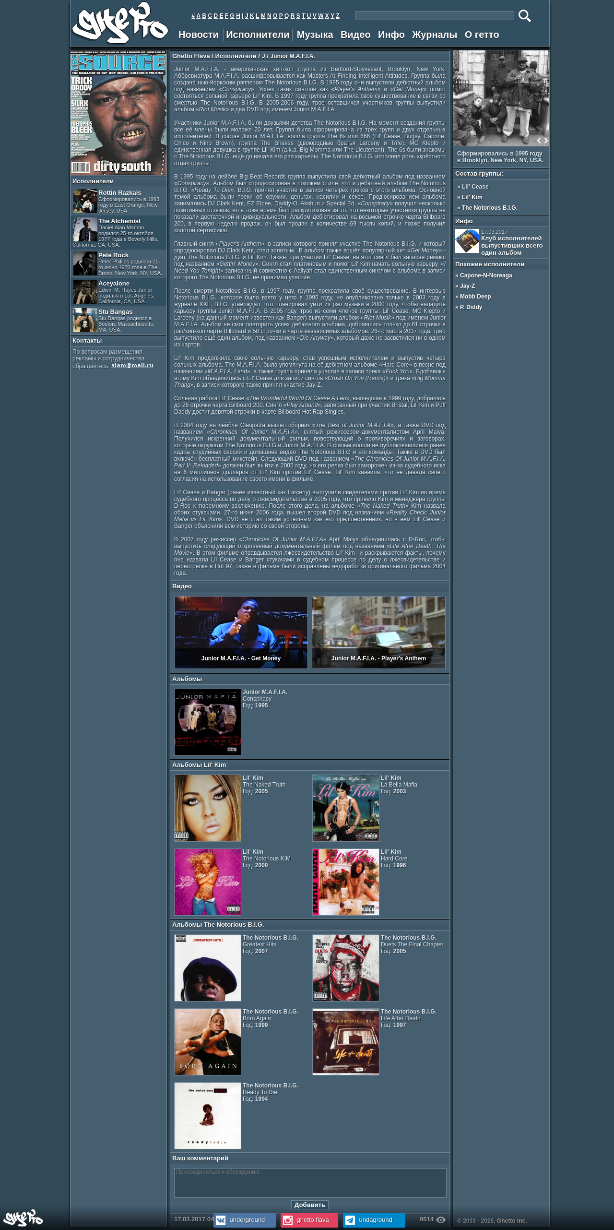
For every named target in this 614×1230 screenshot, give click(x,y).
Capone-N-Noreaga (486, 275)
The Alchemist (115, 232)
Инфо (391, 34)
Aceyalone (113, 292)
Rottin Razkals (116, 201)
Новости (198, 34)
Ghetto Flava (191, 56)
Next (546, 140)
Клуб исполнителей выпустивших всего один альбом (499, 242)
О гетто (482, 34)
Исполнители (257, 34)
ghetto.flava (305, 1219)
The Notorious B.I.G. (490, 207)
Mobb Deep (475, 296)
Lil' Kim (472, 197)
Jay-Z (467, 286)
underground (239, 1219)
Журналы (434, 34)
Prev (539, 140)
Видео (356, 34)
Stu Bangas (113, 320)
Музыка (315, 34)
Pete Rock (117, 263)
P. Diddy (471, 307)
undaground (367, 1219)
